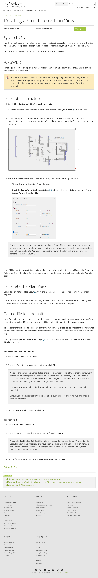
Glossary (6, 555)
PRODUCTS (7, 10)
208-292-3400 (33, 572)
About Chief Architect (41, 550)
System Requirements (10, 523)
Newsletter (38, 558)
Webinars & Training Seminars (44, 505)
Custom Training (40, 513)
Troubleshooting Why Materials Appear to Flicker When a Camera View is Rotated (44, 482)
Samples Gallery (71, 510)
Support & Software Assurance (12, 513)
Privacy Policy (65, 572)
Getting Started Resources (74, 502)
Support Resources (9, 542)
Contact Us (88, 7)
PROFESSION (18, 10)
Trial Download (8, 505)
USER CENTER (31, 10)
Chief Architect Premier (10, 502)
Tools (77, 29)
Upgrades (6, 515)
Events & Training (40, 542)
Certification (39, 515)
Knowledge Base (40, 507)
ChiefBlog (38, 560)
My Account (80, 7)
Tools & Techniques (15, 16)
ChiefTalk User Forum (73, 513)
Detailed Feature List (9, 510)
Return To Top (10, 467)
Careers (38, 547)
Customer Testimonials (73, 515)
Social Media (39, 563)
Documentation (8, 545)
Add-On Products (8, 518)
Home (5, 16)
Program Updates (9, 550)
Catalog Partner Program (42, 553)
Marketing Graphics (41, 555)
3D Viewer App (8, 507)
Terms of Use (58, 572)
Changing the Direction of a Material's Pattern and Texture (34, 479)
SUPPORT (42, 10)
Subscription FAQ (8, 526)
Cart (94, 7)
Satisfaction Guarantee (10, 528)
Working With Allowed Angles (21, 485)
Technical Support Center (11, 553)
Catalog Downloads (72, 507)
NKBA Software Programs (74, 518)
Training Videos (40, 502)
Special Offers (8, 520)
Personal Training (40, 510)
